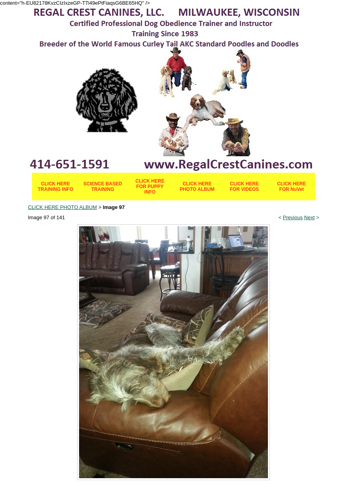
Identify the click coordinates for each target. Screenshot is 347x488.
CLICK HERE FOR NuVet (291, 186)
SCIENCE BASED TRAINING (102, 186)
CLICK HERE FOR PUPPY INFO (149, 186)
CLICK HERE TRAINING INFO (55, 186)
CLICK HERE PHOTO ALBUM (197, 186)
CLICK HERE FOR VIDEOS (244, 186)
